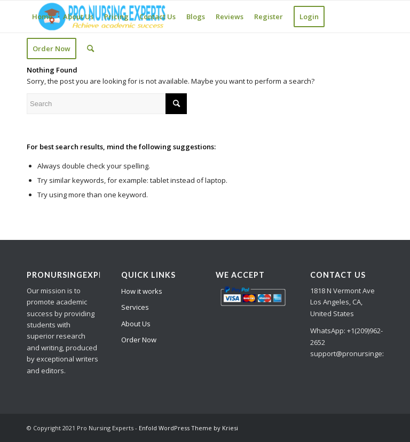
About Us (136, 323)
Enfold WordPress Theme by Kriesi (188, 428)
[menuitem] (42, 17)
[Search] (90, 49)
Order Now (138, 339)
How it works (141, 291)
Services (135, 307)
